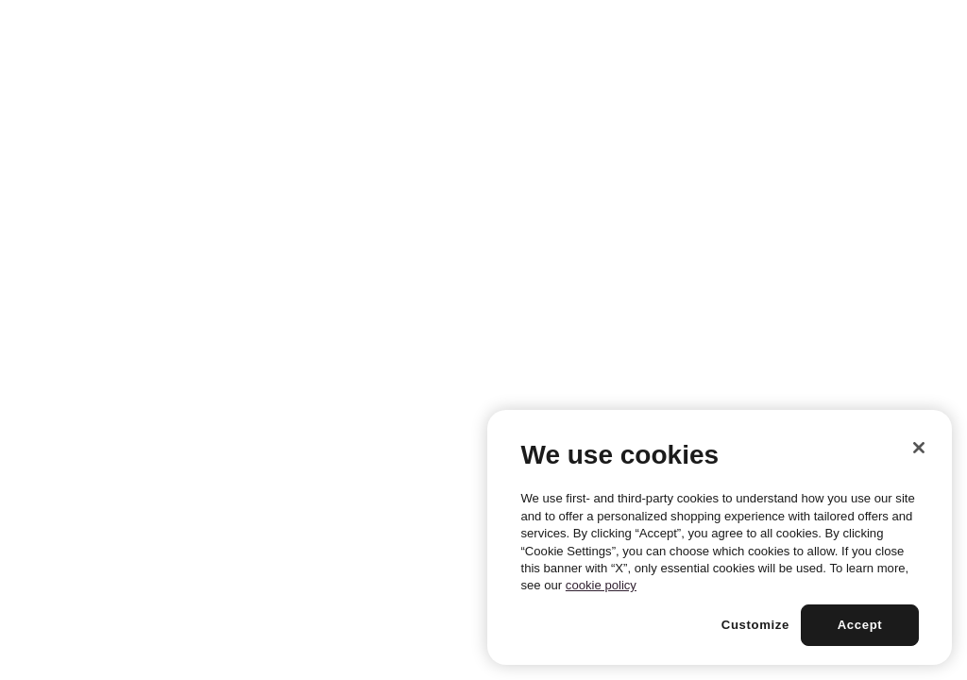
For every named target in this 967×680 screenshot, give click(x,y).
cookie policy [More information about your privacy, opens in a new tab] (601, 585)
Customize (755, 625)
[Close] (919, 447)
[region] (719, 537)
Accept (860, 625)
